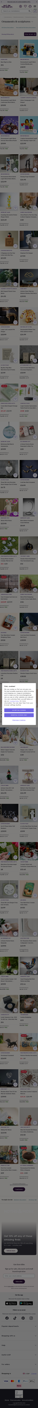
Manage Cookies (19, 720)
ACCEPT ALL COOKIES (19, 710)
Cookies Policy (14, 701)
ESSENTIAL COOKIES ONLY (19, 715)
